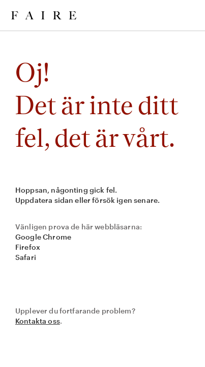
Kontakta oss (37, 321)
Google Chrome (43, 236)
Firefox (27, 247)
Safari (25, 257)
